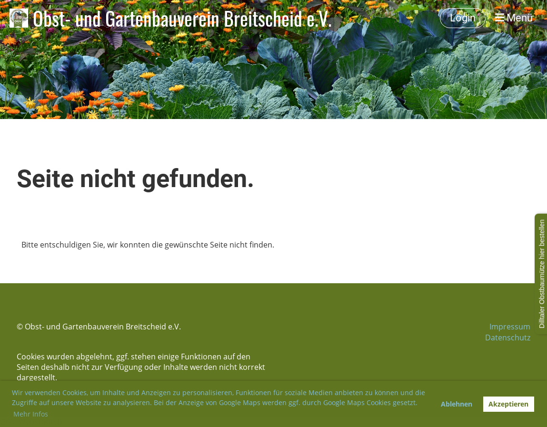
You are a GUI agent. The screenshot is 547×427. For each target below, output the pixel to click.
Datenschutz (507, 337)
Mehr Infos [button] (30, 413)
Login (463, 18)
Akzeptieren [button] (508, 403)
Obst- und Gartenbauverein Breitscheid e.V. (182, 18)
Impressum (509, 326)
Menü (514, 18)
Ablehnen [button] (456, 403)
